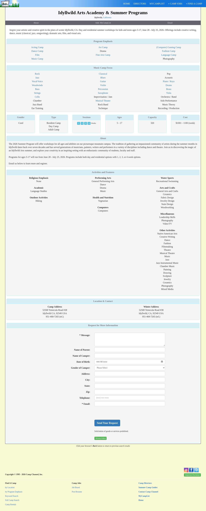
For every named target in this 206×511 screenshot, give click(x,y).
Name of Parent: (82, 350)
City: (87, 380)
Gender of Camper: (80, 368)
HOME (126, 3)
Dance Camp (37, 51)
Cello (37, 97)
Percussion (103, 89)
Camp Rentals (10, 504)
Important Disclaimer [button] (192, 475)
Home (140, 500)
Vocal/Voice (37, 81)
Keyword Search (11, 496)
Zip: (88, 392)
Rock (37, 74)
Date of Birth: (83, 362)
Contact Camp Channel (148, 492)
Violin (103, 85)
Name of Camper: (81, 356)
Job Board (76, 487)
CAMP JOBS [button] (175, 3)
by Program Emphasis (13, 492)
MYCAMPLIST (157, 3)
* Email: (86, 404)
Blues (103, 77)
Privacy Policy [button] (101, 438)
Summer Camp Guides (148, 487)
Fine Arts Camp (103, 55)
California (107, 17)
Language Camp (168, 55)
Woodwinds (37, 85)
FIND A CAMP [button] (194, 3)
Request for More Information (103, 325)
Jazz (37, 77)
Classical (103, 74)
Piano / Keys (169, 81)
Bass (37, 89)
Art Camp (103, 47)
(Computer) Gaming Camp (168, 47)
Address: (85, 374)
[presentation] (116, 413)
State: (87, 386)
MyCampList (144, 496)
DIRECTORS (139, 3)
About (36, 23)
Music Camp (37, 59)
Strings (37, 93)
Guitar (103, 81)
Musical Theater (103, 100)
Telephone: (84, 398)
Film (37, 55)
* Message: (84, 335)
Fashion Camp (168, 51)
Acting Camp (37, 47)
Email (170, 23)
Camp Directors (145, 483)
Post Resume (77, 492)
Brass (168, 89)
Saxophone (103, 93)
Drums (169, 85)
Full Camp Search (12, 500)
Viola (168, 93)
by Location (9, 487)
